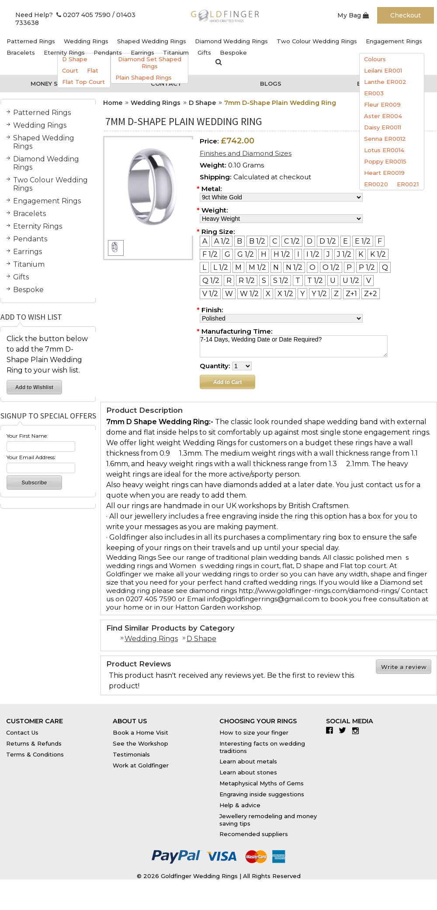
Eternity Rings (64, 52)
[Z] (336, 293)
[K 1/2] (378, 254)
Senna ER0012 (385, 138)
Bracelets (21, 52)
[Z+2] (370, 293)
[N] (276, 267)
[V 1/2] (210, 293)
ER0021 (408, 184)
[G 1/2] (246, 254)
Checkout (405, 15)
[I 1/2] (313, 254)
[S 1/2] (281, 280)
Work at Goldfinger (141, 765)
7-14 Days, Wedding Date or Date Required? (294, 346)
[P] (349, 267)
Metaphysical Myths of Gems (261, 783)
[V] (369, 280)
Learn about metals (248, 761)
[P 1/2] (367, 267)
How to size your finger (253, 732)
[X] (268, 293)
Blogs (270, 83)
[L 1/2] (221, 267)
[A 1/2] (222, 241)
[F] (380, 241)
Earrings (142, 52)
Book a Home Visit (140, 732)
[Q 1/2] (211, 280)
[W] (229, 293)
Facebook (331, 730)
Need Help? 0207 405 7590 (63, 15)
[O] (312, 267)
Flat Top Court (83, 81)
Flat (92, 70)
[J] (328, 254)
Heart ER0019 (384, 172)
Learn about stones (248, 772)
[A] (205, 241)
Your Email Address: (31, 457)
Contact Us (22, 732)
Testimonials (131, 754)
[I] (298, 254)
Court (70, 70)
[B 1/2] (257, 241)
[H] (263, 254)
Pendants (108, 52)
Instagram (357, 730)
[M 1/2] (257, 267)
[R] (229, 280)
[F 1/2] (210, 254)
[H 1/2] (282, 254)
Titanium (176, 52)
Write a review (404, 666)
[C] (275, 241)
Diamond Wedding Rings (231, 41)
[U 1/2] (351, 280)
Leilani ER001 (383, 70)
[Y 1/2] (319, 293)
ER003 (374, 93)
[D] (309, 241)
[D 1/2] (328, 241)
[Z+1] (351, 293)
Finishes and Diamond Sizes (245, 153)
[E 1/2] (362, 241)
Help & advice (239, 805)
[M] (238, 267)
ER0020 (376, 184)
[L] (204, 267)
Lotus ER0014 (384, 149)
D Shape (74, 59)
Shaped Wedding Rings (151, 41)
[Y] (302, 293)
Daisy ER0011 (382, 127)
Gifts (204, 52)
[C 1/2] (291, 241)
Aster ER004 (383, 115)
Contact (166, 83)
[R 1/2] (246, 280)
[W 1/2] (249, 293)
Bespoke (233, 52)
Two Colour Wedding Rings (317, 41)
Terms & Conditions (35, 754)
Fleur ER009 (382, 104)
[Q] (385, 267)
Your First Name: (27, 435)
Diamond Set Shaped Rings (149, 63)
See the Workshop (140, 743)
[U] (332, 280)
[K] (361, 254)
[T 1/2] (315, 280)
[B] (239, 241)
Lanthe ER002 (385, 81)
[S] (264, 280)
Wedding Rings (86, 41)
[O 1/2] (331, 267)
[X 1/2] (285, 293)
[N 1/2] (294, 267)
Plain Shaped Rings (143, 77)
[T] (298, 280)
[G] (227, 254)
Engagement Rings (394, 41)
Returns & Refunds (34, 743)
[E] (345, 241)
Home (112, 103)
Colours (375, 59)
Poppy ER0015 (385, 161)
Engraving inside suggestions (261, 794)
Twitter (344, 730)
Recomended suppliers (253, 833)
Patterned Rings (31, 41)
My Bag (353, 15)
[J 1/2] (344, 254)
